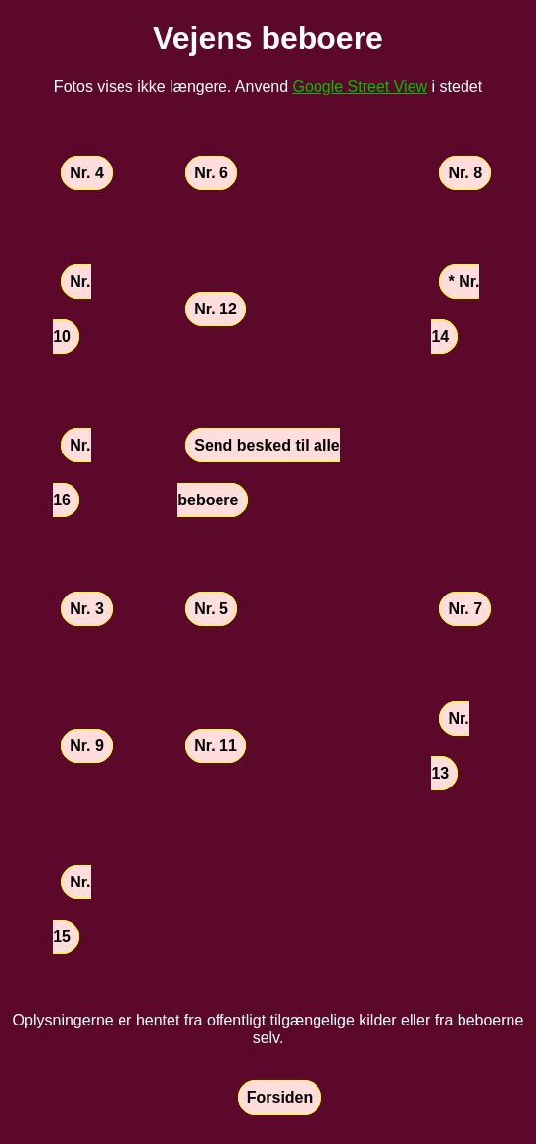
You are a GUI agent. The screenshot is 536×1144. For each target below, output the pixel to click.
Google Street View (360, 86)
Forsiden (280, 1097)
